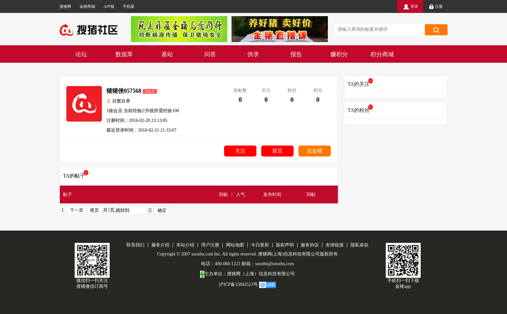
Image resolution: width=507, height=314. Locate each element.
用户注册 (210, 245)
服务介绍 (160, 245)
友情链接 (335, 245)
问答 (210, 54)
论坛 (81, 54)
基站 (167, 54)
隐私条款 (360, 245)
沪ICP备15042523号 (238, 284)
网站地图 (235, 245)
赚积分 (339, 54)
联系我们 (135, 245)
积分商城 (382, 54)
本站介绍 (185, 245)
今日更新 (260, 245)
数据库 (124, 54)
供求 (253, 54)
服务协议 (310, 245)
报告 (296, 54)
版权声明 (285, 245)
